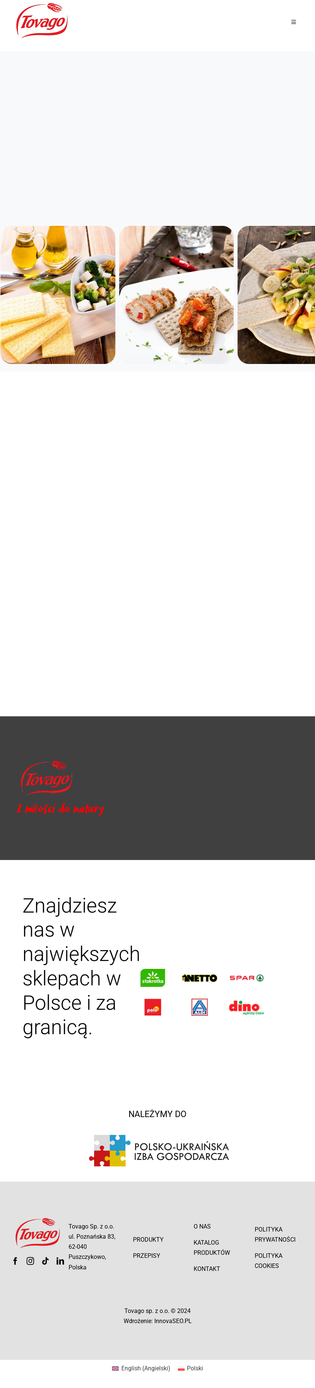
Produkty (148, 1239)
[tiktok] (45, 1261)
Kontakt (207, 1268)
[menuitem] (141, 1368)
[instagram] (30, 1261)
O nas (202, 1226)
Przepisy (146, 1255)
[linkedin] (60, 1261)
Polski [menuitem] (195, 1368)
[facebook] (15, 1261)
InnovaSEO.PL (173, 1321)
